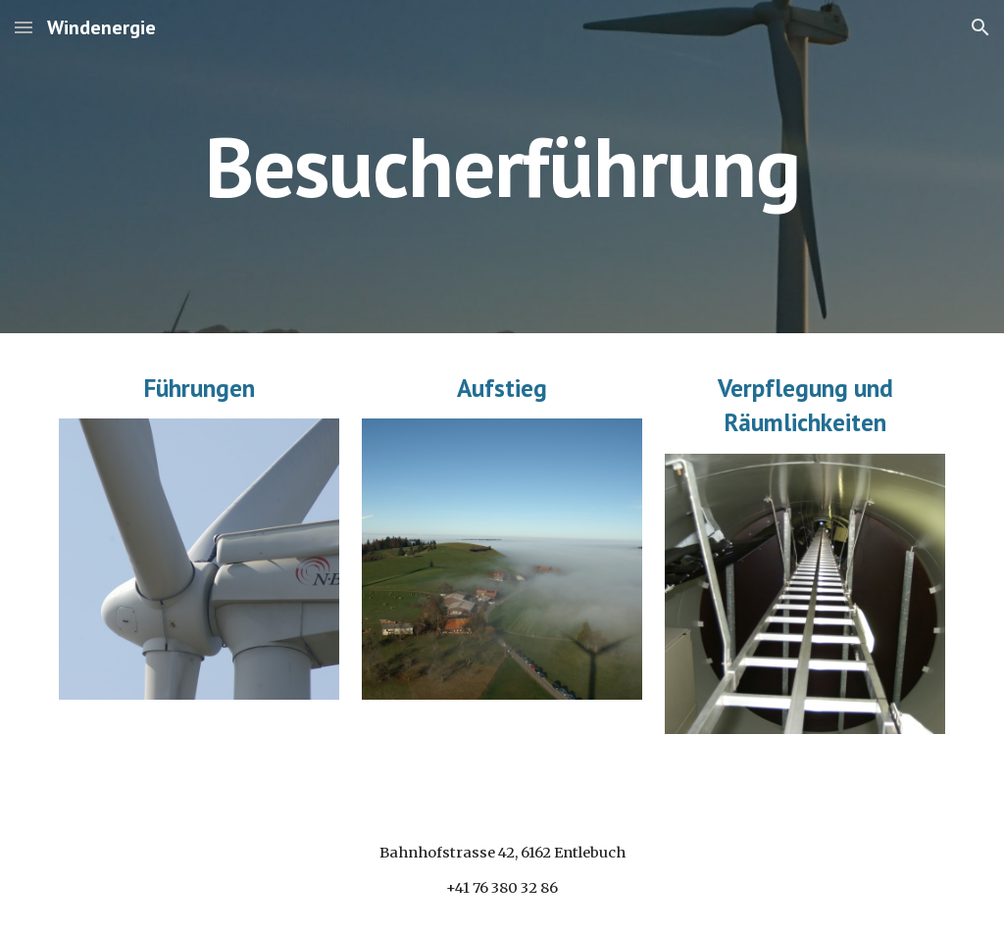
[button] (23, 27)
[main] (502, 166)
